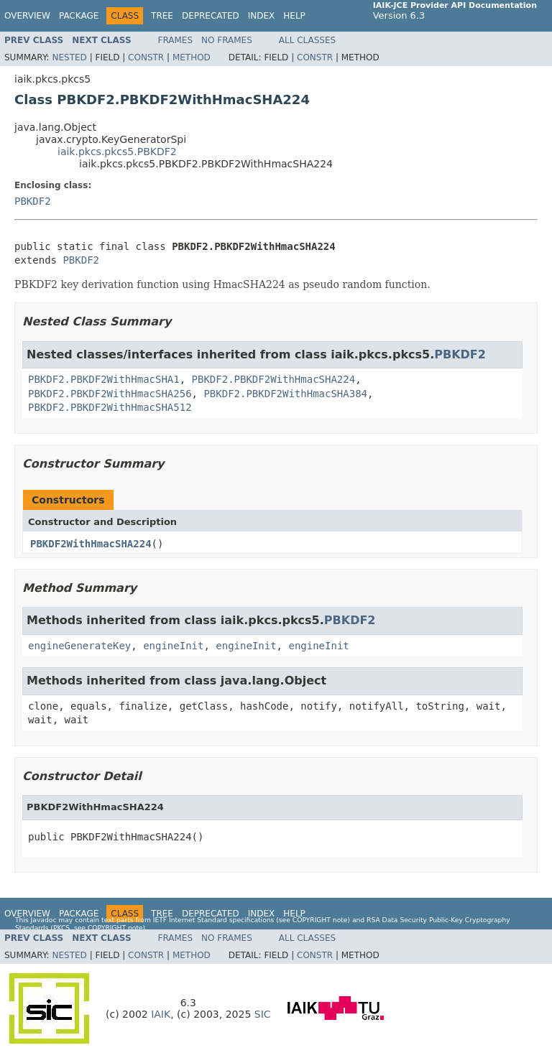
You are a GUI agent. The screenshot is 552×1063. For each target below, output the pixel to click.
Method (191, 57)
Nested (69, 57)
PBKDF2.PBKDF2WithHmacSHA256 (110, 393)
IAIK (160, 1014)
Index (261, 16)
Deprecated (210, 16)
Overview (27, 16)
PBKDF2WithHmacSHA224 (91, 543)
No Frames (226, 40)
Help (294, 16)
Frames (175, 40)
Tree (162, 16)
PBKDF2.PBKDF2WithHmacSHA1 (104, 379)
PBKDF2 (32, 201)
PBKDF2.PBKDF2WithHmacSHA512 (110, 407)
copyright (312, 920)
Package (78, 16)
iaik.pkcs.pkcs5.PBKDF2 (117, 151)
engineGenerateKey (79, 645)
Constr (146, 57)
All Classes (307, 40)
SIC (262, 1014)
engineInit (173, 645)
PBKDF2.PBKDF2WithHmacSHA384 (285, 393)
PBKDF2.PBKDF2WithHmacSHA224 (274, 379)
